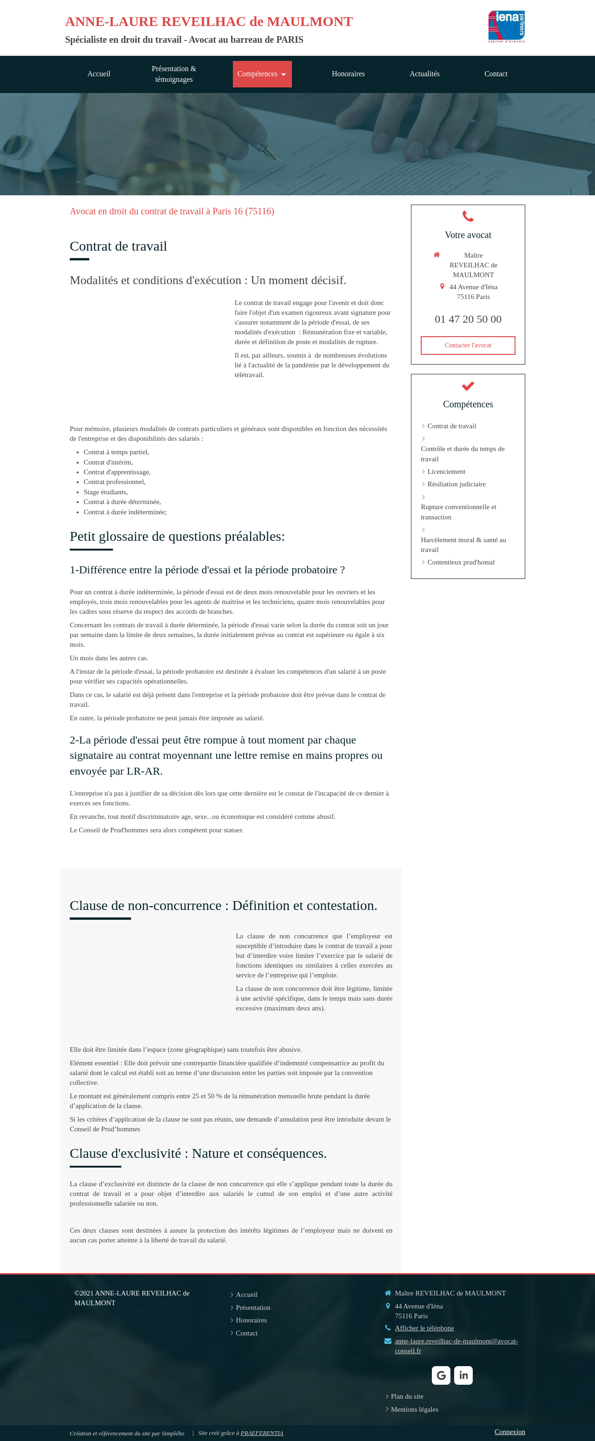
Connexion (510, 1431)
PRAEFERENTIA (262, 1432)
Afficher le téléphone (424, 1328)
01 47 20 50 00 (468, 319)
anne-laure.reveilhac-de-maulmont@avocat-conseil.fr (456, 1346)
